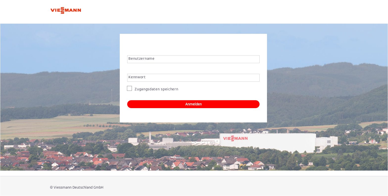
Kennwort (137, 77)
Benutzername (141, 58)
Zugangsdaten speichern (155, 89)
